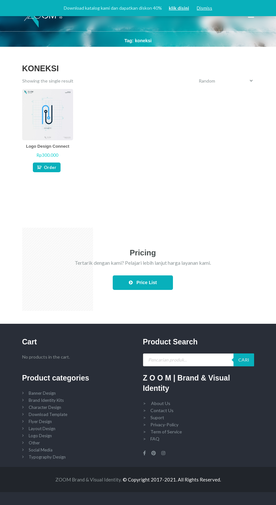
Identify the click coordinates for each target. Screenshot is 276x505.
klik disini (179, 8)
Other (34, 442)
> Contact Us (158, 410)
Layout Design (42, 428)
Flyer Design (40, 421)
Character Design (45, 407)
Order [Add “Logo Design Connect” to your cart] (50, 167)
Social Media (40, 449)
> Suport (153, 417)
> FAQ (151, 438)
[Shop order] (225, 80)
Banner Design (42, 393)
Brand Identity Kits (46, 400)
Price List (143, 282)
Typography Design (47, 457)
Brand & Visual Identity (96, 479)
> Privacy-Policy (160, 424)
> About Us (156, 403)
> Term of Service (162, 431)
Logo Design (40, 435)
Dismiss (204, 8)
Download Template (48, 414)
